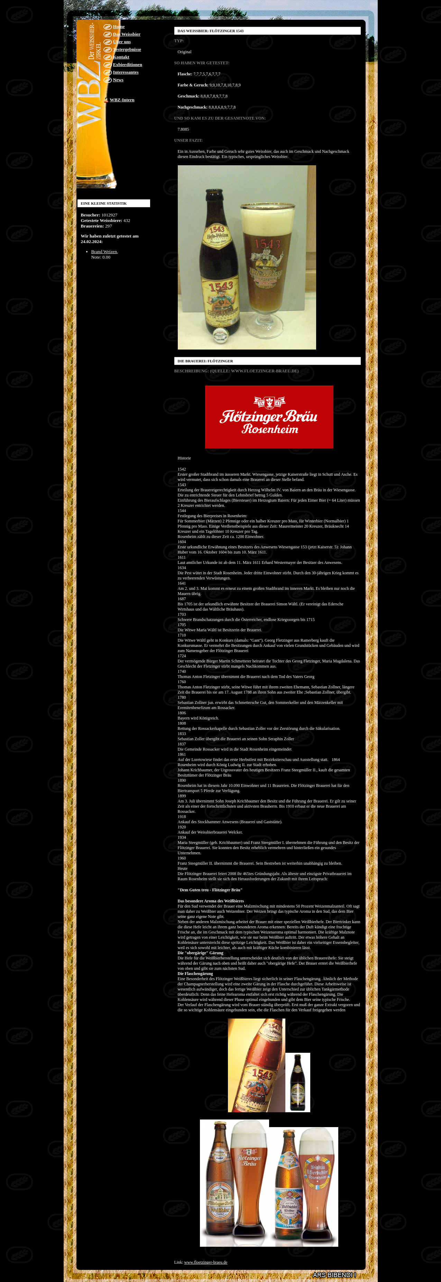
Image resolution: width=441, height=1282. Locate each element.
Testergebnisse (127, 49)
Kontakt (121, 56)
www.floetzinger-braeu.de (206, 1262)
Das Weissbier (126, 34)
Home (119, 26)
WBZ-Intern (122, 99)
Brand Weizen (104, 251)
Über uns (122, 41)
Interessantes (126, 72)
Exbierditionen (127, 64)
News (118, 79)
